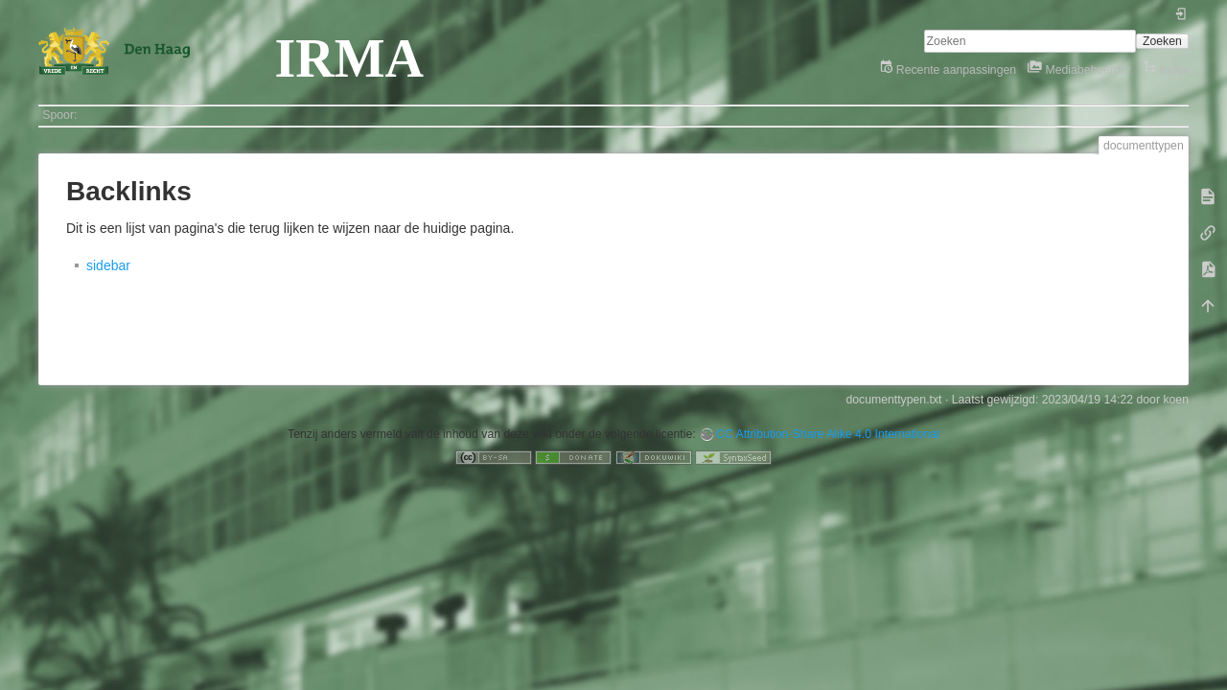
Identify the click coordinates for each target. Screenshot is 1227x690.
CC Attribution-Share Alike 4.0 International (827, 434)
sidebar (108, 265)
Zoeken (1162, 41)
